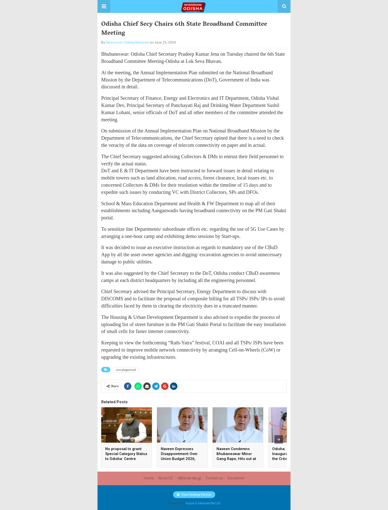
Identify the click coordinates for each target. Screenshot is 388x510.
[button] (103, 6)
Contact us (214, 478)
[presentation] (278, 439)
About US (165, 478)
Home (148, 478)
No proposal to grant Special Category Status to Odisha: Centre (126, 454)
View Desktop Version (194, 494)
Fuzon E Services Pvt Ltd (203, 503)
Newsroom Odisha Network (127, 42)
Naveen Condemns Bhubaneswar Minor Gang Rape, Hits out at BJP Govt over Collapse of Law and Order (237, 459)
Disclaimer (236, 478)
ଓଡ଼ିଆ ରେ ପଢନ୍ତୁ (189, 478)
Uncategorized (126, 370)
